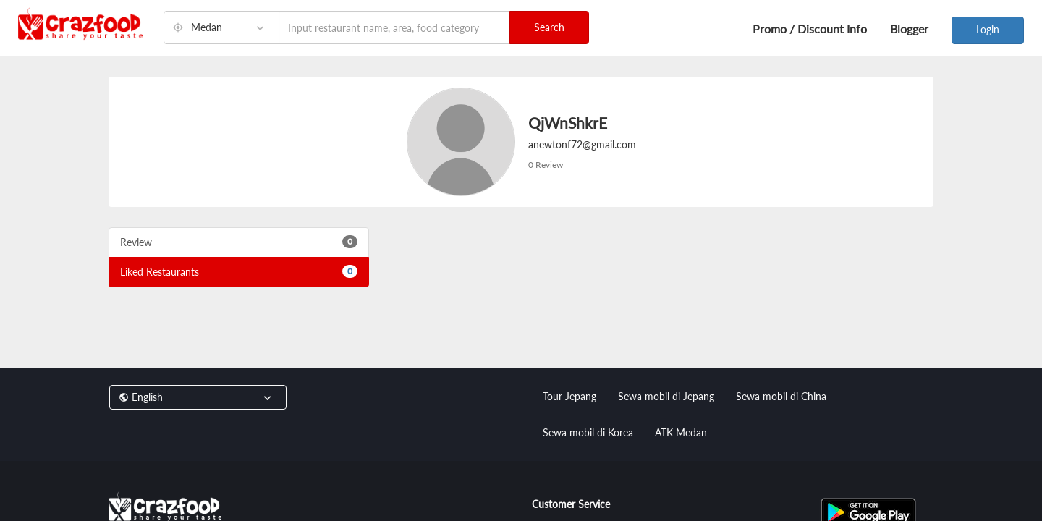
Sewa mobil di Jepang (666, 396)
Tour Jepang (569, 396)
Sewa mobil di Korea (588, 432)
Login (987, 29)
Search (549, 27)
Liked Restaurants (238, 271)
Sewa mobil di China (781, 396)
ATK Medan (681, 432)
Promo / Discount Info (810, 28)
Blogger (909, 28)
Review (238, 241)
